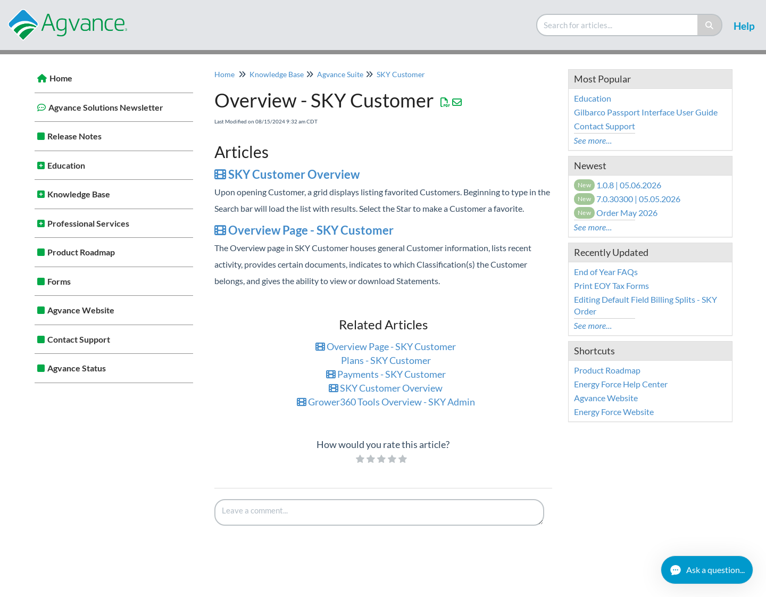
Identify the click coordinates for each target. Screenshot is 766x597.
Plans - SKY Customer (386, 360)
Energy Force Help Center (621, 384)
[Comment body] (379, 512)
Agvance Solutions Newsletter (105, 107)
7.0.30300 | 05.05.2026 (627, 199)
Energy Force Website (614, 412)
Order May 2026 (616, 213)
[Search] (709, 25)
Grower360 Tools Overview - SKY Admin (386, 402)
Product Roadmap (81, 252)
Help (744, 26)
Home (60, 78)
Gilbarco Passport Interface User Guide (646, 112)
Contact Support (78, 339)
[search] (617, 25)
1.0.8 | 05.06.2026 (618, 185)
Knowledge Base (78, 194)
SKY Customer (401, 74)
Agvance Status (76, 368)
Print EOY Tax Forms (611, 285)
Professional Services (88, 223)
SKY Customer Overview (287, 174)
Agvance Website (80, 310)
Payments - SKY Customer (386, 374)
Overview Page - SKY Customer (304, 230)
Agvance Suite (340, 74)
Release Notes (74, 136)
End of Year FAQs (606, 272)
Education (66, 165)
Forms (59, 281)
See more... (593, 140)
